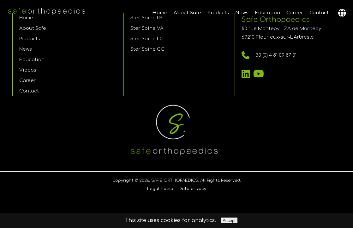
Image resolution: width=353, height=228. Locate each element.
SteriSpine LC (146, 38)
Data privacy (192, 189)
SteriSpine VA (147, 28)
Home (159, 13)
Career (294, 13)
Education (267, 13)
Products (218, 13)
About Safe (187, 13)
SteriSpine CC (147, 49)
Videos (27, 70)
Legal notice (161, 189)
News (241, 13)
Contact (319, 13)
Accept (229, 220)
